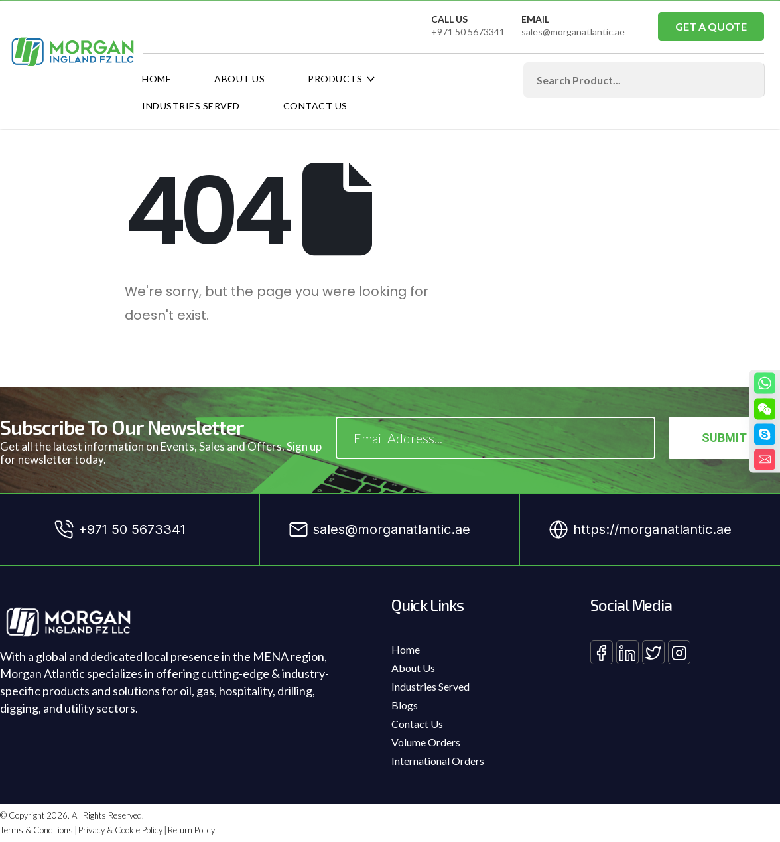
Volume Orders (425, 742)
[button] (711, 27)
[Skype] (764, 434)
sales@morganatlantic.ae (573, 31)
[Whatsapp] (764, 382)
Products (335, 78)
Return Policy (191, 830)
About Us (239, 78)
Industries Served (191, 105)
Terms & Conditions (36, 830)
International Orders (437, 760)
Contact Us (315, 105)
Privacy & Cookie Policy (120, 830)
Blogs (404, 705)
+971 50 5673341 (468, 31)
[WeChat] (764, 408)
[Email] (764, 459)
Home (156, 78)
